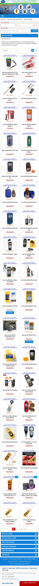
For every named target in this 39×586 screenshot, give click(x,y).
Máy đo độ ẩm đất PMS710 (29, 98)
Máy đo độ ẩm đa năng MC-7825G (10, 280)
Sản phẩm (5, 559)
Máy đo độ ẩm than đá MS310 (29, 125)
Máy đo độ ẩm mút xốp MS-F (29, 73)
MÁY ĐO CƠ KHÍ (12, 561)
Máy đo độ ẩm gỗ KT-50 (29, 335)
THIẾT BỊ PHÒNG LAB (25, 561)
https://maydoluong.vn (12, 579)
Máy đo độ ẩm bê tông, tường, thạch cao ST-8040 (29, 494)
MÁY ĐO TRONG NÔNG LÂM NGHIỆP (19, 564)
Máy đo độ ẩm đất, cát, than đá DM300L (10, 520)
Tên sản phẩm (4, 28)
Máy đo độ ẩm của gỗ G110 (29, 416)
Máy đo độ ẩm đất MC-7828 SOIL (29, 229)
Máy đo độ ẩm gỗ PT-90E (10, 306)
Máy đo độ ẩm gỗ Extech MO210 (29, 151)
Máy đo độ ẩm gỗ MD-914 (10, 202)
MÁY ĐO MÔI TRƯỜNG (16, 559)
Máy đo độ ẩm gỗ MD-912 (29, 202)
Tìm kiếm (34, 30)
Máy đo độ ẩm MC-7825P (10, 254)
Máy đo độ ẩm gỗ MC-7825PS (29, 255)
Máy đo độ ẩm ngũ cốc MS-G (10, 99)
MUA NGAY (10, 312)
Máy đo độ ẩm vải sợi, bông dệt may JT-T (10, 494)
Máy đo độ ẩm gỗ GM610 (29, 364)
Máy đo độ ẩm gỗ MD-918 (10, 228)
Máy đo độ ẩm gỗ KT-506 (29, 306)
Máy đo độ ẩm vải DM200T (10, 442)
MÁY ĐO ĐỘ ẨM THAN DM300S (29, 520)
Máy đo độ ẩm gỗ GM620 (10, 390)
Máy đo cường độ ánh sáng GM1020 (29, 391)
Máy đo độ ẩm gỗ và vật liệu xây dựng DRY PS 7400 (10, 73)
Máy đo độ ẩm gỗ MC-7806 (29, 280)
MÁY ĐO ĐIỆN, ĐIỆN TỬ (30, 559)
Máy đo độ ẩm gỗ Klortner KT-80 (10, 336)
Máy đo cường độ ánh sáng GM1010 (10, 416)
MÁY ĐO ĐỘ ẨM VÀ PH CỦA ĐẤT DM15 (29, 442)
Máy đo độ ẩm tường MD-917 (10, 177)
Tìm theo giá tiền (5, 22)
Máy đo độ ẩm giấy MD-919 (10, 150)
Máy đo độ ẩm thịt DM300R (29, 468)
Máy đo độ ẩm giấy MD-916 (29, 176)
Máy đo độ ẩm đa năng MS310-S (10, 125)
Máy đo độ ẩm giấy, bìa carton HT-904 (10, 365)
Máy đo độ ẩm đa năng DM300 (10, 468)
